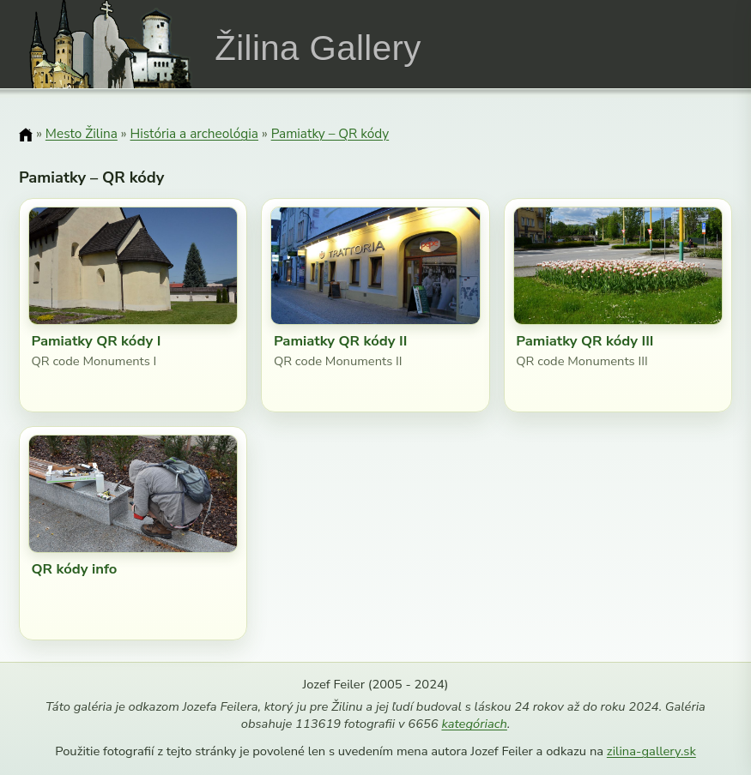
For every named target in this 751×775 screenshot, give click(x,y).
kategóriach (473, 723)
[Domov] (26, 134)
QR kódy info (74, 569)
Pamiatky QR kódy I (95, 341)
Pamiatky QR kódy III (584, 341)
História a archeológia (194, 133)
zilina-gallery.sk (651, 751)
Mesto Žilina (81, 133)
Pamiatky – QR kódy (330, 133)
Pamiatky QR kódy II (341, 341)
